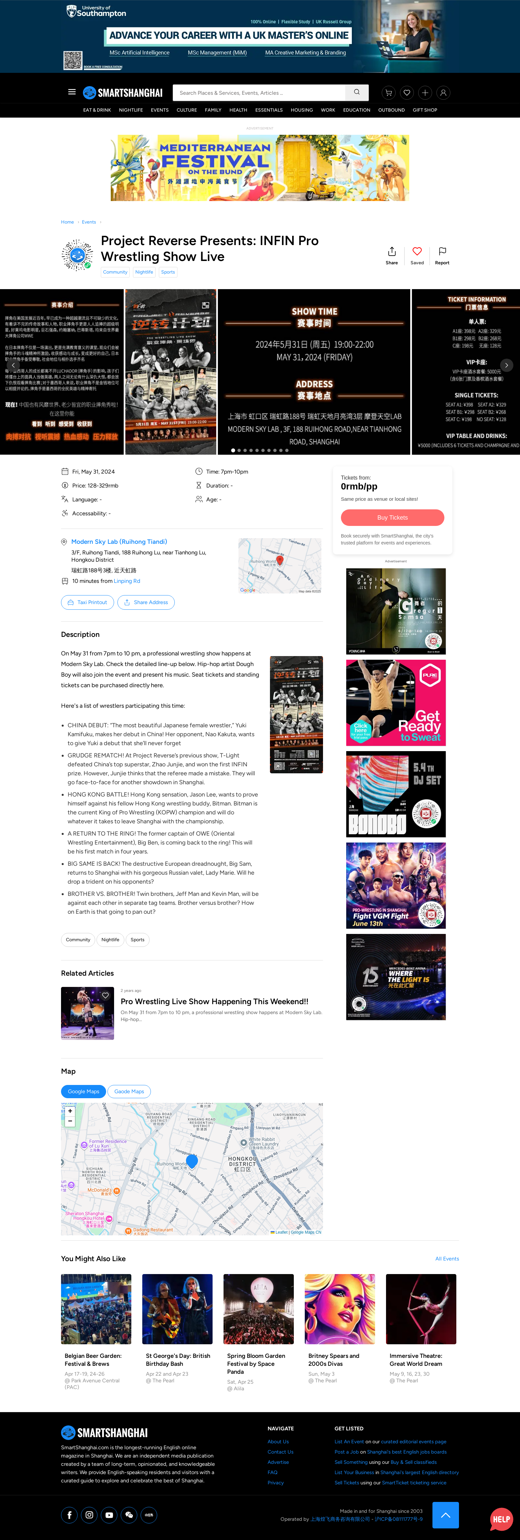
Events (160, 110)
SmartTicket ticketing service (414, 1483)
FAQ (273, 1472)
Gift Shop (425, 110)
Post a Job (347, 1452)
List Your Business (354, 1472)
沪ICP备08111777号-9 (398, 1519)
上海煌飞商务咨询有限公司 (340, 1519)
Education (356, 110)
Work (328, 110)
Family (213, 110)
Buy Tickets (392, 517)
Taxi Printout (87, 602)
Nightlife (131, 110)
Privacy (276, 1483)
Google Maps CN (306, 1232)
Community (115, 272)
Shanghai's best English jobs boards (407, 1452)
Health (238, 110)
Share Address (145, 602)
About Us (278, 1442)
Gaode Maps (129, 1091)
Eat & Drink (97, 110)
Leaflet (279, 1232)
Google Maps (83, 1091)
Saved (417, 263)
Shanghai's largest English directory (419, 1472)
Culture (187, 110)
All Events (447, 1259)
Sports (168, 272)
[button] (391, 256)
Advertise (278, 1462)
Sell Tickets (347, 1483)
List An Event (349, 1442)
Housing (302, 110)
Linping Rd (127, 581)
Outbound (391, 110)
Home (67, 222)
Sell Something (351, 1462)
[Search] (356, 93)
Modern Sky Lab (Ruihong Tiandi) (119, 541)
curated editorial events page (413, 1442)
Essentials (269, 110)
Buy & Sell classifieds (414, 1462)
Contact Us (280, 1452)
